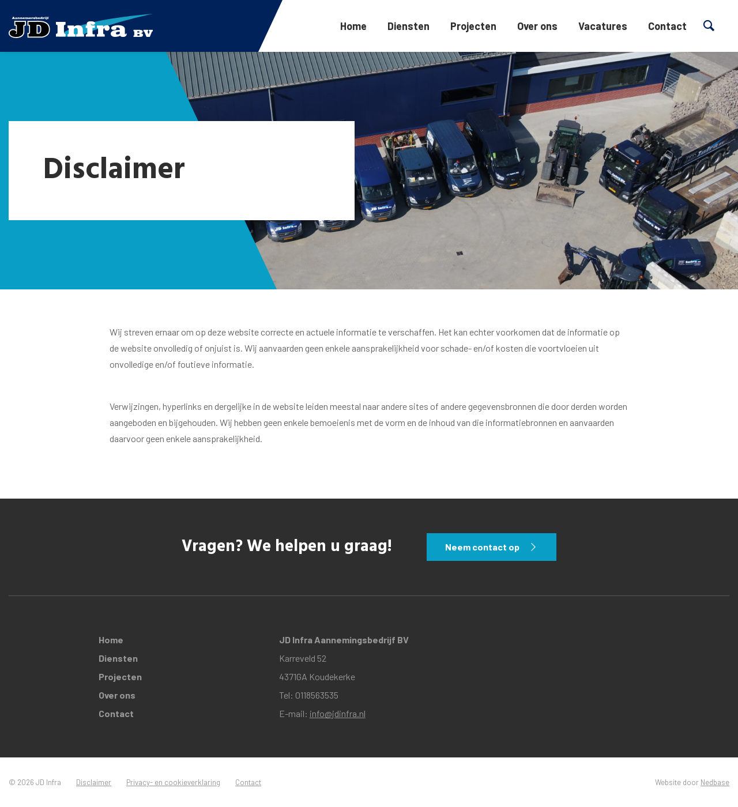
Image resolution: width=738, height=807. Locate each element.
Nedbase (715, 782)
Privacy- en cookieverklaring (173, 782)
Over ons (537, 26)
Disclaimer (93, 782)
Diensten (408, 26)
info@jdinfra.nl (338, 713)
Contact (667, 26)
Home (353, 26)
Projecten (473, 26)
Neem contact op (482, 546)
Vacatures (602, 26)
